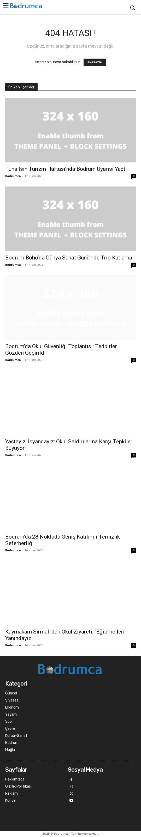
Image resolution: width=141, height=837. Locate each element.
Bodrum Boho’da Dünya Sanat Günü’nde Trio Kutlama (68, 258)
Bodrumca (13, 176)
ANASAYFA (94, 62)
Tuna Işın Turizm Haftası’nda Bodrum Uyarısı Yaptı (66, 169)
